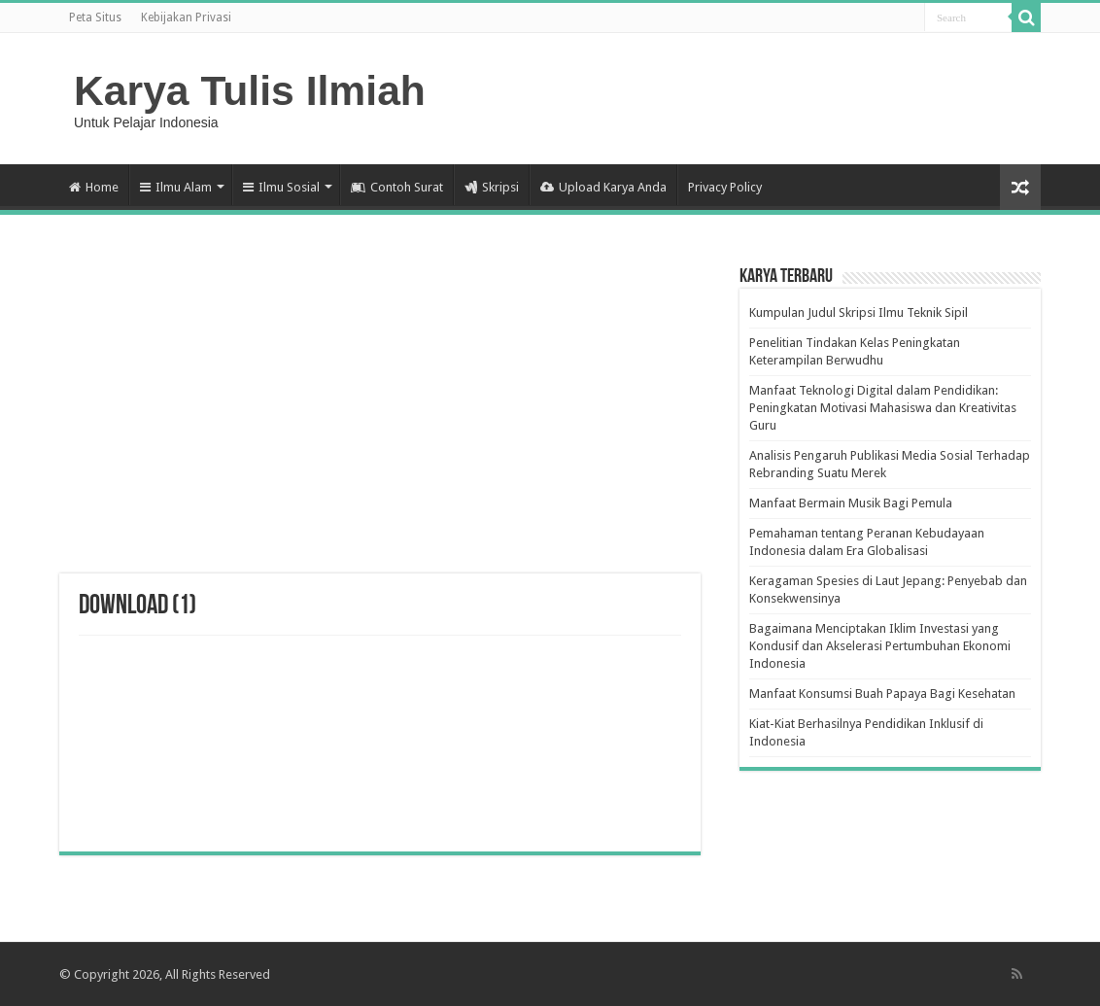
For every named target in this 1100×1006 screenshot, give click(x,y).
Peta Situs (95, 17)
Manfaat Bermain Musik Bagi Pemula (850, 503)
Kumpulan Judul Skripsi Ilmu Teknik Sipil (858, 312)
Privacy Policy (725, 187)
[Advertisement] (380, 418)
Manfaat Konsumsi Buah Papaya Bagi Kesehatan (882, 693)
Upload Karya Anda (603, 187)
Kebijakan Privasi (186, 17)
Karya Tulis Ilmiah (250, 90)
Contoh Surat (397, 187)
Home (94, 187)
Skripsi (491, 187)
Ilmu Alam (176, 187)
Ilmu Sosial (281, 187)
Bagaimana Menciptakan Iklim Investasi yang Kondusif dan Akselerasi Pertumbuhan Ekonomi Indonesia (880, 646)
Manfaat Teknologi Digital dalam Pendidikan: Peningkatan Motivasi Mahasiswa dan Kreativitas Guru (882, 408)
